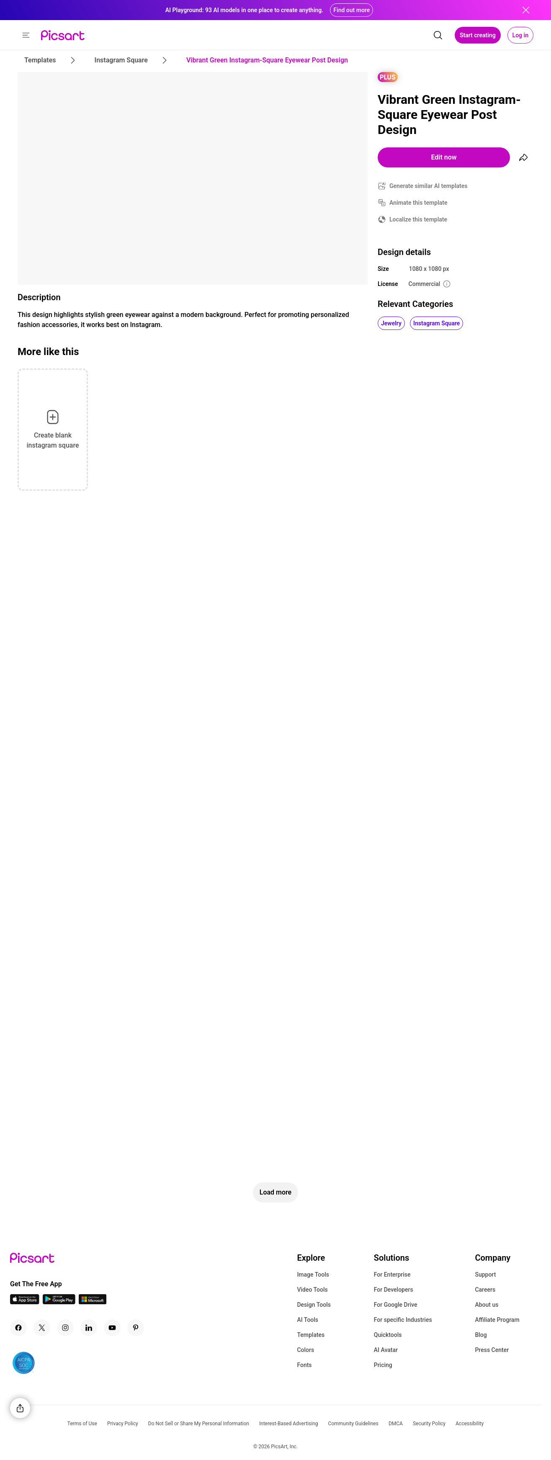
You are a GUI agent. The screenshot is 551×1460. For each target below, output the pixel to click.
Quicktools (388, 1334)
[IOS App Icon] (24, 1302)
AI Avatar (386, 1350)
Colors (305, 1350)
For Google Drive (395, 1304)
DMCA (396, 1424)
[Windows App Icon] (92, 1302)
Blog (481, 1334)
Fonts (304, 1365)
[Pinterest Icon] (135, 1327)
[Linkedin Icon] (88, 1327)
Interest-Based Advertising (288, 1424)
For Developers (393, 1289)
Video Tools (312, 1289)
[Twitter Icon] (41, 1327)
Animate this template (418, 202)
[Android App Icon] (59, 1302)
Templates (310, 1334)
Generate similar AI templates (428, 186)
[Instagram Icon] (65, 1327)
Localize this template (418, 219)
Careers (485, 1289)
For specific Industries (403, 1319)
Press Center (492, 1350)
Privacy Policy (122, 1424)
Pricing (383, 1365)
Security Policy (429, 1424)
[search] (438, 35)
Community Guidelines (353, 1424)
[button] (26, 35)
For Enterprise (392, 1274)
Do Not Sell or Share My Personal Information (198, 1424)
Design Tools (314, 1304)
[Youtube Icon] (112, 1327)
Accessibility (470, 1424)
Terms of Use (82, 1424)
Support (485, 1274)
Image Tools (313, 1274)
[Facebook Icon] (18, 1327)
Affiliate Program (497, 1319)
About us (486, 1304)
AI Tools (307, 1319)
